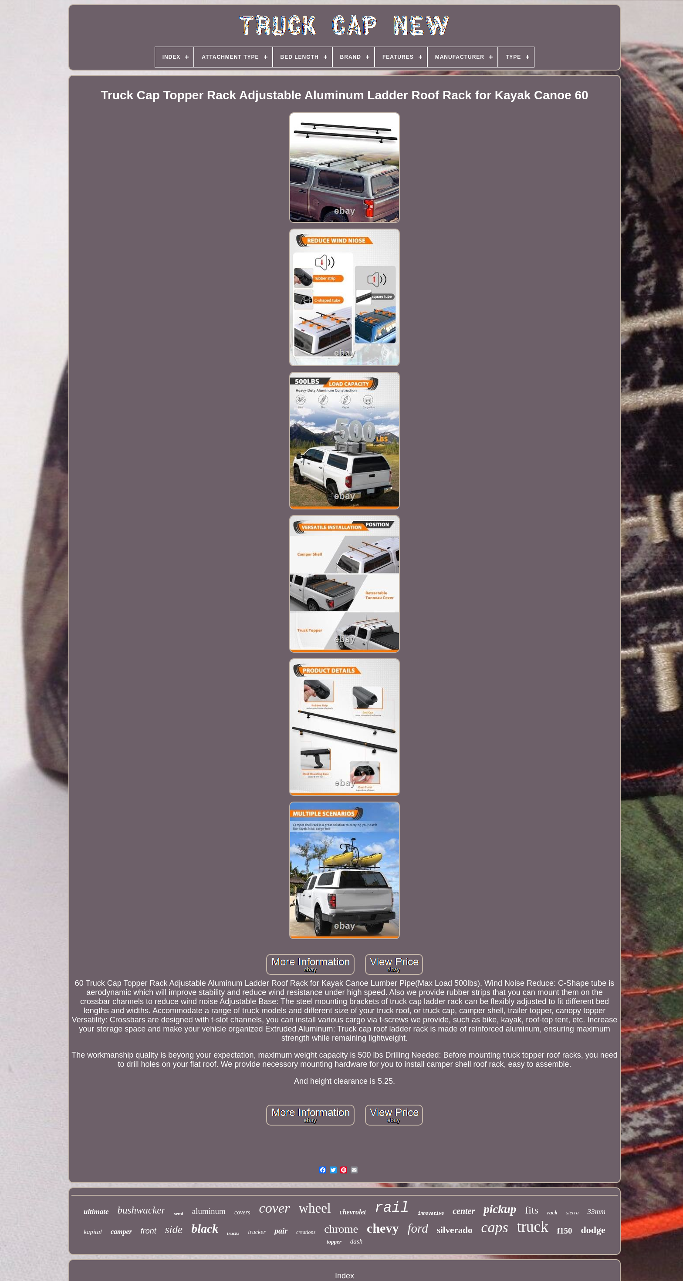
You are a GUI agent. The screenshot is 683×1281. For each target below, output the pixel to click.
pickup (500, 1209)
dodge (593, 1229)
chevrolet (353, 1212)
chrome (341, 1229)
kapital (93, 1231)
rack (552, 1212)
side (174, 1229)
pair (280, 1231)
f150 (564, 1230)
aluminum (209, 1211)
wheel (315, 1208)
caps (494, 1227)
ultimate (96, 1211)
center (464, 1211)
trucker (256, 1232)
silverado (455, 1230)
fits (531, 1210)
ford (417, 1228)
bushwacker (142, 1210)
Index (344, 1275)
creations (305, 1232)
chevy (383, 1228)
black (204, 1228)
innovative (431, 1213)
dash (356, 1241)
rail (392, 1208)
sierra (572, 1213)
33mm (596, 1211)
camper (121, 1231)
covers (242, 1212)
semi (178, 1213)
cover (274, 1208)
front (148, 1231)
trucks (233, 1233)
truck (532, 1226)
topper (334, 1241)
